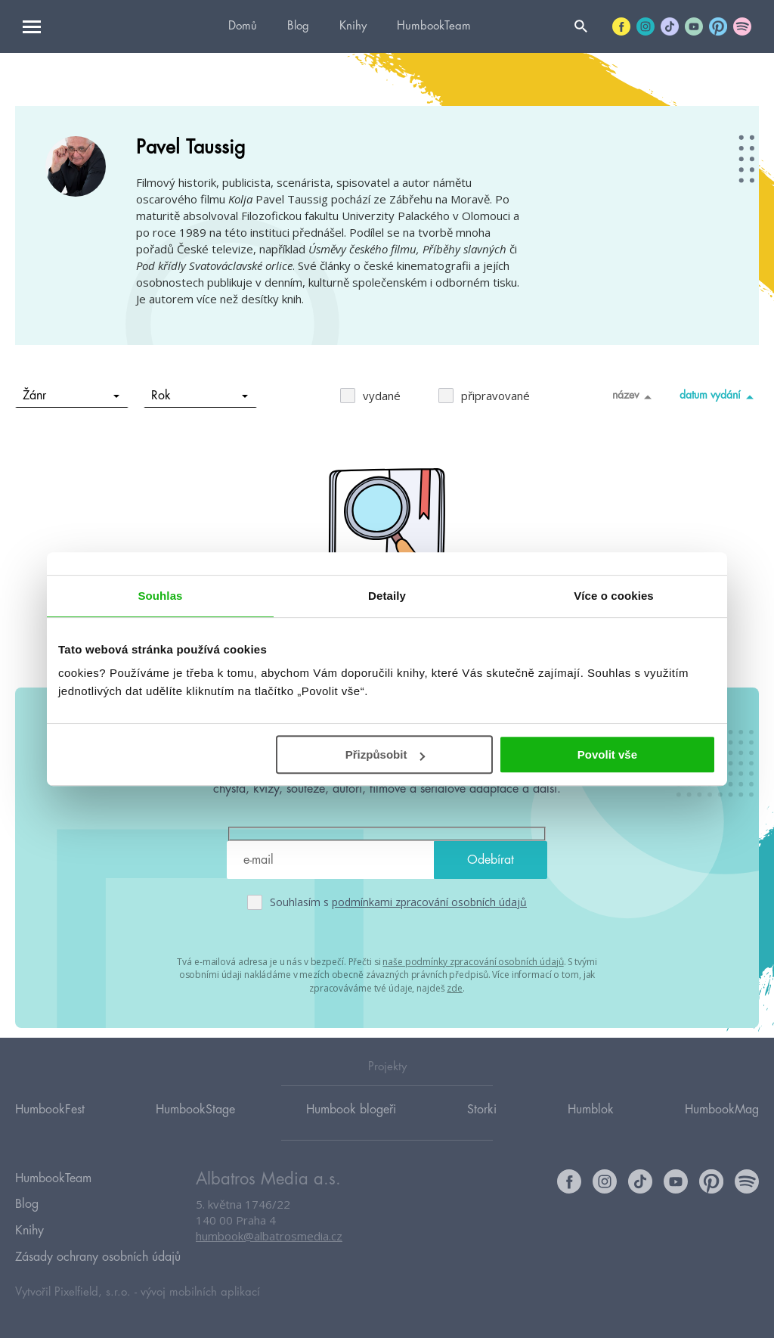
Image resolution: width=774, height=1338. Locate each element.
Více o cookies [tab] (614, 595)
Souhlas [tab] (160, 595)
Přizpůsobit (385, 754)
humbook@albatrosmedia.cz (269, 1251)
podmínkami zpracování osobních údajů (429, 902)
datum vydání (719, 396)
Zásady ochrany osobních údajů (98, 1257)
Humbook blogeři (351, 1123)
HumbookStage (195, 1123)
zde (455, 985)
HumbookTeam (434, 26)
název (634, 396)
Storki (482, 1123)
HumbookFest (50, 1123)
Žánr (71, 396)
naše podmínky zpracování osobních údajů (472, 961)
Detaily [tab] (387, 595)
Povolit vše (607, 754)
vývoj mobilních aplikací (200, 1290)
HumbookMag (722, 1123)
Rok (200, 396)
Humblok (591, 1123)
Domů (242, 26)
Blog (298, 26)
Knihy (353, 26)
